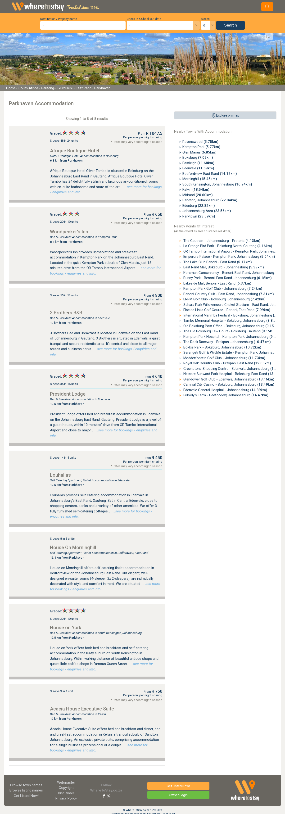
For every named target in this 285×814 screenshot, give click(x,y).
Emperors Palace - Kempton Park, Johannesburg (228, 256)
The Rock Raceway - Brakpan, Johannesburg (226, 342)
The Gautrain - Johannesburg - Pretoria (221, 241)
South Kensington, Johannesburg (217, 184)
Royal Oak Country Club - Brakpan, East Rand (226, 363)
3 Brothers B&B (66, 313)
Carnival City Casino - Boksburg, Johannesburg (228, 384)
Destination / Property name (58, 19)
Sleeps (205, 19)
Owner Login (178, 795)
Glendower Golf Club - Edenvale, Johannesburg (228, 379)
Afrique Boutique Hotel (74, 151)
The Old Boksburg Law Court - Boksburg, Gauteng (229, 331)
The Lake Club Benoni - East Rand (217, 262)
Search (230, 25)
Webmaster (66, 782)
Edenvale (198, 168)
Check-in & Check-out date (144, 19)
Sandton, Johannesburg (209, 200)
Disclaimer (66, 793)
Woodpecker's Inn (69, 232)
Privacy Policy (66, 798)
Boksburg (197, 157)
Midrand (197, 195)
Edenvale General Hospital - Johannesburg (224, 390)
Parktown (198, 216)
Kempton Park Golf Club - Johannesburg (222, 288)
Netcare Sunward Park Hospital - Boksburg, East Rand (233, 374)
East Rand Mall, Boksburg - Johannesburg (223, 267)
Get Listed (26, 796)
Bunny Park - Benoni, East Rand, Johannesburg (227, 278)
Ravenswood (200, 142)
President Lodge (68, 394)
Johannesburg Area (206, 211)
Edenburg (198, 206)
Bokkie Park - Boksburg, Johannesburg (221, 347)
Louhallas (60, 475)
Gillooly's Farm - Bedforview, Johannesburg (225, 395)
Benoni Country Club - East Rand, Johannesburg (228, 294)
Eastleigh (198, 163)
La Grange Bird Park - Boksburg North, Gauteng (227, 246)
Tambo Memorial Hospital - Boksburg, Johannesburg (231, 320)
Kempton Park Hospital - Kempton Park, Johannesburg (233, 337)
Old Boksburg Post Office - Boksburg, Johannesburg (231, 326)
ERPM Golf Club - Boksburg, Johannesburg (224, 299)
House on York (65, 627)
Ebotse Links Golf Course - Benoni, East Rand (226, 310)
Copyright (66, 788)
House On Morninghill (73, 547)
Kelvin (195, 189)
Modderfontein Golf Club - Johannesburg (223, 358)
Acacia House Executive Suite (82, 709)
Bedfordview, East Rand (209, 174)
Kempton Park (201, 147)
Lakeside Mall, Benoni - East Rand (216, 283)
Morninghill (199, 179)
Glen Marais (199, 152)
